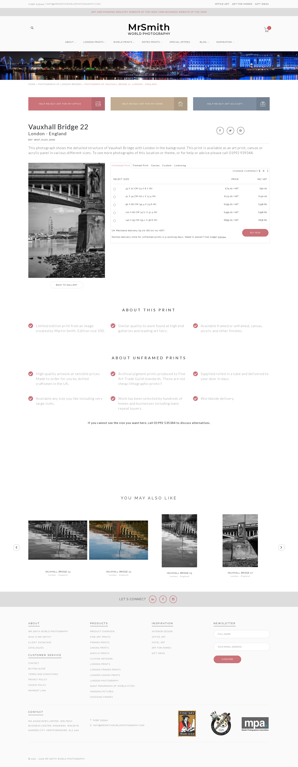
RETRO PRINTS (151, 42)
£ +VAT (232, 188)
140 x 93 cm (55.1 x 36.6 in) (141, 220)
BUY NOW (255, 232)
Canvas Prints (99, 648)
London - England (58, 575)
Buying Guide (37, 669)
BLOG (203, 42)
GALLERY (66, 285)
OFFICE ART (222, 4)
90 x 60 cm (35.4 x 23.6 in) (141, 204)
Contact (33, 663)
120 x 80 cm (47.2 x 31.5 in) (141, 212)
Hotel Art (158, 642)
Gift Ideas (158, 653)
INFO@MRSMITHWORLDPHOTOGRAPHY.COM (118, 725)
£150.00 (262, 196)
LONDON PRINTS (93, 42)
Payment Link (37, 690)
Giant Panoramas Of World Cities (112, 686)
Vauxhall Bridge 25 (179, 573)
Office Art (159, 637)
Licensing (180, 165)
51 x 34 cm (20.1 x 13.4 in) (141, 196)
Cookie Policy (37, 685)
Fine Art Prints (100, 637)
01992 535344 (36, 4)
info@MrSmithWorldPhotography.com (73, 4)
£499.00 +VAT (231, 212)
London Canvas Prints (105, 675)
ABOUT (69, 42)
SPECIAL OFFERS (180, 42)
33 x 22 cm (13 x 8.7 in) (139, 188)
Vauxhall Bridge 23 (118, 572)
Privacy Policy (37, 679)
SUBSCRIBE (227, 659)
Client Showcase (39, 642)
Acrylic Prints (99, 653)
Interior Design (162, 631)
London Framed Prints (105, 669)
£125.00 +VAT (231, 196)
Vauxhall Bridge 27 (240, 573)
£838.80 (262, 220)
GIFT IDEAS (262, 4)
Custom (167, 165)
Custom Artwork (101, 659)
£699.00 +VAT (231, 220)
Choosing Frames (101, 697)
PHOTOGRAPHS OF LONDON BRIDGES (60, 84)
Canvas (155, 165)
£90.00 (263, 188)
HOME (31, 84)
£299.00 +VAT (231, 204)
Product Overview (102, 631)
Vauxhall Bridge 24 (58, 572)
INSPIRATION (224, 42)
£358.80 (262, 204)
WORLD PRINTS (122, 42)
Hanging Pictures (101, 691)
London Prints (100, 664)
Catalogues (36, 648)
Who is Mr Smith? (39, 637)
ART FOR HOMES (242, 4)
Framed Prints (99, 642)
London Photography (104, 681)
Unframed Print (121, 165)
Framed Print (140, 165)
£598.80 (262, 212)
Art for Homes (161, 648)
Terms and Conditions (43, 674)
